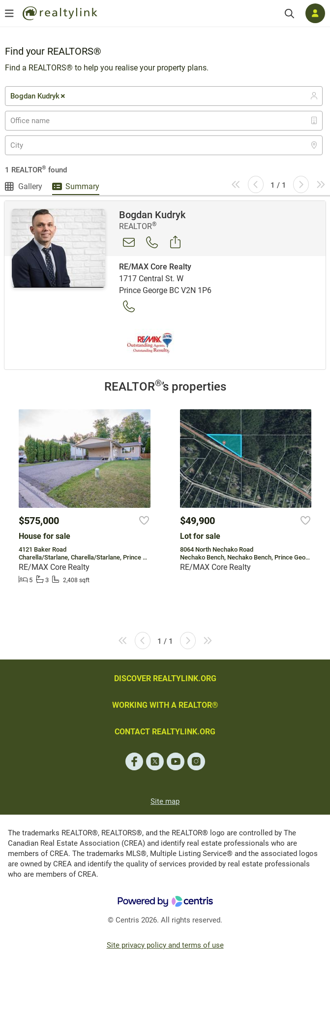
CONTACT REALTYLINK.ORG (165, 731)
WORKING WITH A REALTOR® (165, 705)
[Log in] (315, 13)
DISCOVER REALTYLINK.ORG (165, 678)
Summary (82, 186)
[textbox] (36, 121)
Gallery (30, 186)
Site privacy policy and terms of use (165, 945)
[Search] (289, 13)
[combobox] (164, 96)
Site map (165, 801)
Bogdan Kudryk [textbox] (38, 96)
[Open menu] (9, 13)
